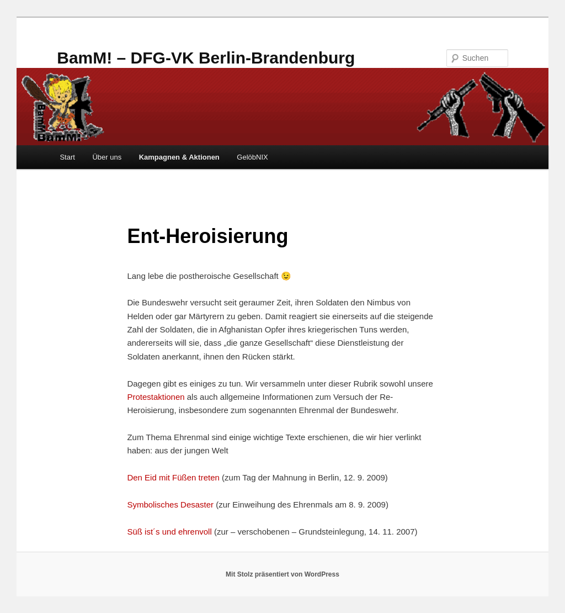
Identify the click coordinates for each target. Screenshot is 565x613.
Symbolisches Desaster (170, 504)
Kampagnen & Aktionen (179, 157)
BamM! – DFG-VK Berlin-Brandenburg (206, 58)
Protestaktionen (156, 396)
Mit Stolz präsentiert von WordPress (282, 574)
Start (67, 157)
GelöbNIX (252, 157)
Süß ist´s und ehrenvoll (169, 531)
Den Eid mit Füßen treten (173, 477)
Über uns (106, 157)
